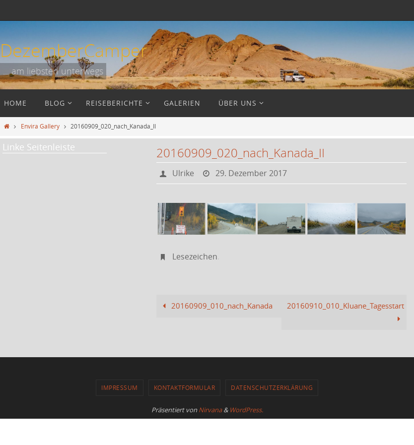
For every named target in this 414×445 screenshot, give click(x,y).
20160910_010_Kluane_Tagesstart (345, 312)
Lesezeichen (194, 256)
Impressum (119, 387)
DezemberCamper (73, 50)
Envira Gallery (40, 126)
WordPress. (246, 409)
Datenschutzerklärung (272, 387)
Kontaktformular (184, 387)
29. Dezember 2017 (251, 173)
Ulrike (183, 173)
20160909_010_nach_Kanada (216, 306)
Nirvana (210, 409)
